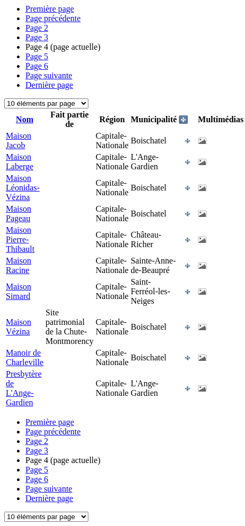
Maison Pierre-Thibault (20, 239)
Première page (49, 8)
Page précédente (52, 18)
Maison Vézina (18, 327)
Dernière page (49, 84)
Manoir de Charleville (24, 357)
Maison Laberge (19, 161)
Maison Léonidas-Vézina (23, 188)
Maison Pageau (18, 213)
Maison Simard (18, 291)
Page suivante (48, 75)
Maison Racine (18, 265)
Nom (24, 119)
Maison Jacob (18, 140)
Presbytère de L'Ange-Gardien (24, 388)
